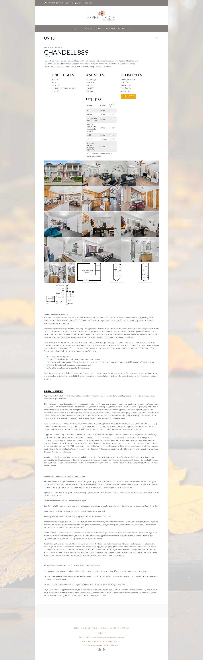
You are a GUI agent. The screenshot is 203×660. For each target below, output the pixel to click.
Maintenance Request (119, 628)
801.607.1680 (50, 3)
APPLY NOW (128, 96)
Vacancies (85, 628)
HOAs (95, 628)
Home (76, 628)
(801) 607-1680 (85, 637)
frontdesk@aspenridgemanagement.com (74, 3)
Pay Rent (103, 628)
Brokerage (101, 633)
